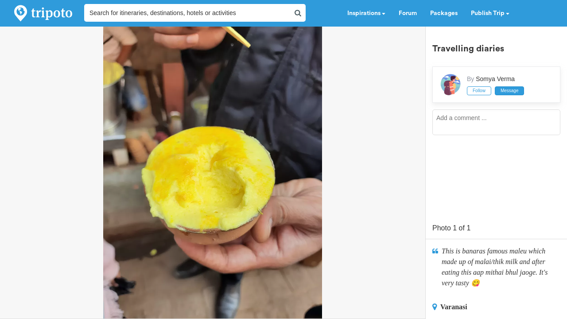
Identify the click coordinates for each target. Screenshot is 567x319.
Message (510, 90)
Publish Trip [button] (490, 13)
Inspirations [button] (366, 13)
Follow (479, 90)
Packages (444, 13)
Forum (408, 13)
